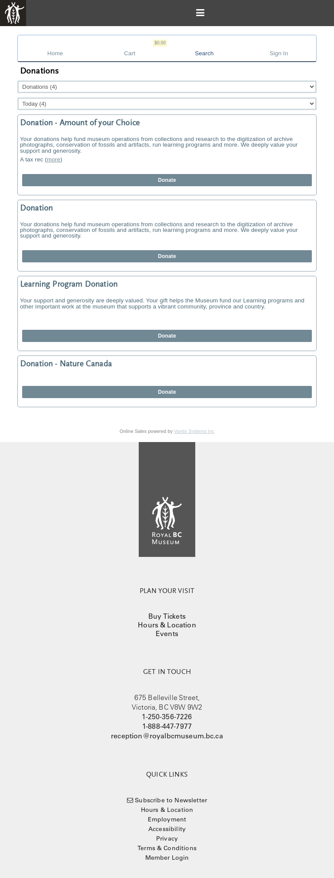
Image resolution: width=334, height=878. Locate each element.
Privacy (167, 838)
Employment (167, 819)
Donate (167, 180)
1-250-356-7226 (167, 716)
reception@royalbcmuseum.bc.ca (167, 735)
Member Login (167, 857)
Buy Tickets (167, 616)
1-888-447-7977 (167, 726)
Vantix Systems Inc (194, 431)
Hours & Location (167, 624)
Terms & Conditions (167, 848)
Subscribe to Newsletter (171, 800)
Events (167, 633)
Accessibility (167, 829)
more (53, 159)
